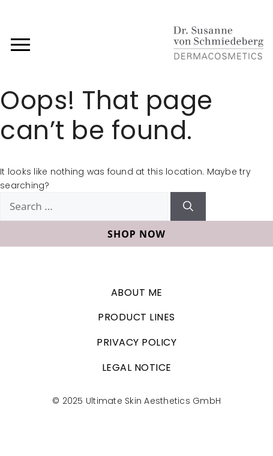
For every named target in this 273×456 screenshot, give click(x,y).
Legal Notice (137, 367)
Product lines (136, 317)
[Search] (188, 206)
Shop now (136, 234)
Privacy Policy (136, 342)
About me (137, 292)
